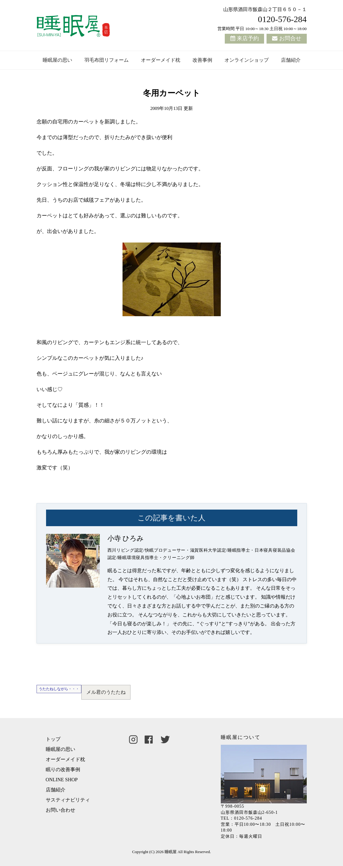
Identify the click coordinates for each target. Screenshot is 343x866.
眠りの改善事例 (63, 769)
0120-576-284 (282, 19)
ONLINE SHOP (62, 779)
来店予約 (248, 38)
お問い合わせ (60, 810)
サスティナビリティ (68, 799)
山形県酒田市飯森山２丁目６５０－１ (265, 9)
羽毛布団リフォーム (106, 60)
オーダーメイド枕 (160, 60)
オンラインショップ (246, 60)
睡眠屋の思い (57, 60)
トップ (53, 739)
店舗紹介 (291, 60)
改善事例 (202, 60)
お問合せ (290, 38)
